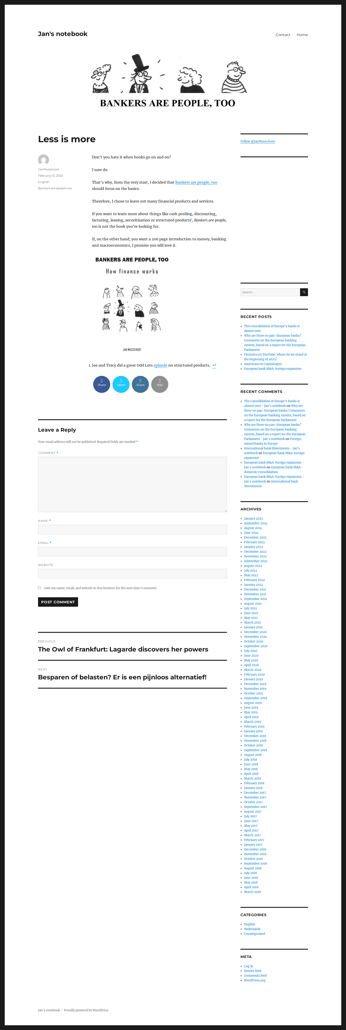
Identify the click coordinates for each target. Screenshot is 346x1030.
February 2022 (254, 580)
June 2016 (251, 878)
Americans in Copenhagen (263, 364)
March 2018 (252, 778)
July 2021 (250, 608)
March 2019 (252, 722)
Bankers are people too (55, 188)
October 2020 (253, 641)
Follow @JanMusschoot (257, 141)
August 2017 (253, 812)
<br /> (274, 243)
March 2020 (252, 670)
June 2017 (251, 821)
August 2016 (253, 868)
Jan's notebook (63, 34)
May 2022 (251, 575)
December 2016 (255, 849)
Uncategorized (254, 934)
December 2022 (255, 552)
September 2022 (255, 561)
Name (44, 521)
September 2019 (255, 698)
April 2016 (251, 887)
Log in (248, 966)
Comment (48, 453)
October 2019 (253, 693)
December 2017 (255, 793)
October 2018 (253, 745)
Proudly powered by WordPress (86, 1010)
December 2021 (255, 589)
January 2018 (253, 788)
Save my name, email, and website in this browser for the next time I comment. (100, 588)
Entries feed (252, 971)
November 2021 (255, 594)
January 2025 (253, 519)
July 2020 (250, 651)
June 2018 (251, 764)
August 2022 (253, 566)
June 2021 (251, 613)
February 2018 (254, 783)
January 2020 (253, 679)
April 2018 (251, 774)
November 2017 (255, 797)
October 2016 (253, 859)
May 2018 (251, 769)
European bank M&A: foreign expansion (272, 369)
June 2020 (251, 656)
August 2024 (253, 528)
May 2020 (251, 660)
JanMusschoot (48, 169)
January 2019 (253, 731)
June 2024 (251, 533)
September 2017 (255, 807)
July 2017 (250, 816)
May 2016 (251, 882)
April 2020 (251, 665)
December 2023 (255, 537)
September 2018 (255, 750)
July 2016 (250, 873)
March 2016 (252, 892)
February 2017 (254, 840)
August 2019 (253, 703)
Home (302, 35)
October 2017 (253, 802)
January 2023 (253, 547)
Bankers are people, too (196, 182)
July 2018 (250, 760)
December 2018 (255, 736)
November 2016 (255, 854)
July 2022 (250, 570)
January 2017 (253, 845)
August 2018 (253, 755)
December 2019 (255, 684)
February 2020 (254, 674)
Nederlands (252, 929)
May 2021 (251, 618)
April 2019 (251, 717)
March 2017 (252, 835)
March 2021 (252, 622)
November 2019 (255, 689)
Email (45, 543)
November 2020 (255, 637)
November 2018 (255, 741)
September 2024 (255, 523)
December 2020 (255, 632)
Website (45, 565)
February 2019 (254, 726)
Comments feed (255, 976)
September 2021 (255, 599)
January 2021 (253, 627)
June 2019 (251, 708)
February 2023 (254, 542)
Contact (283, 35)
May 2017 (251, 826)
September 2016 (255, 863)
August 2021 (253, 604)
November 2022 (255, 556)
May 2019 (251, 712)
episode (160, 365)
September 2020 (255, 646)
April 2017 (251, 830)
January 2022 (253, 585)
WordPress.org (254, 980)
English (43, 182)
